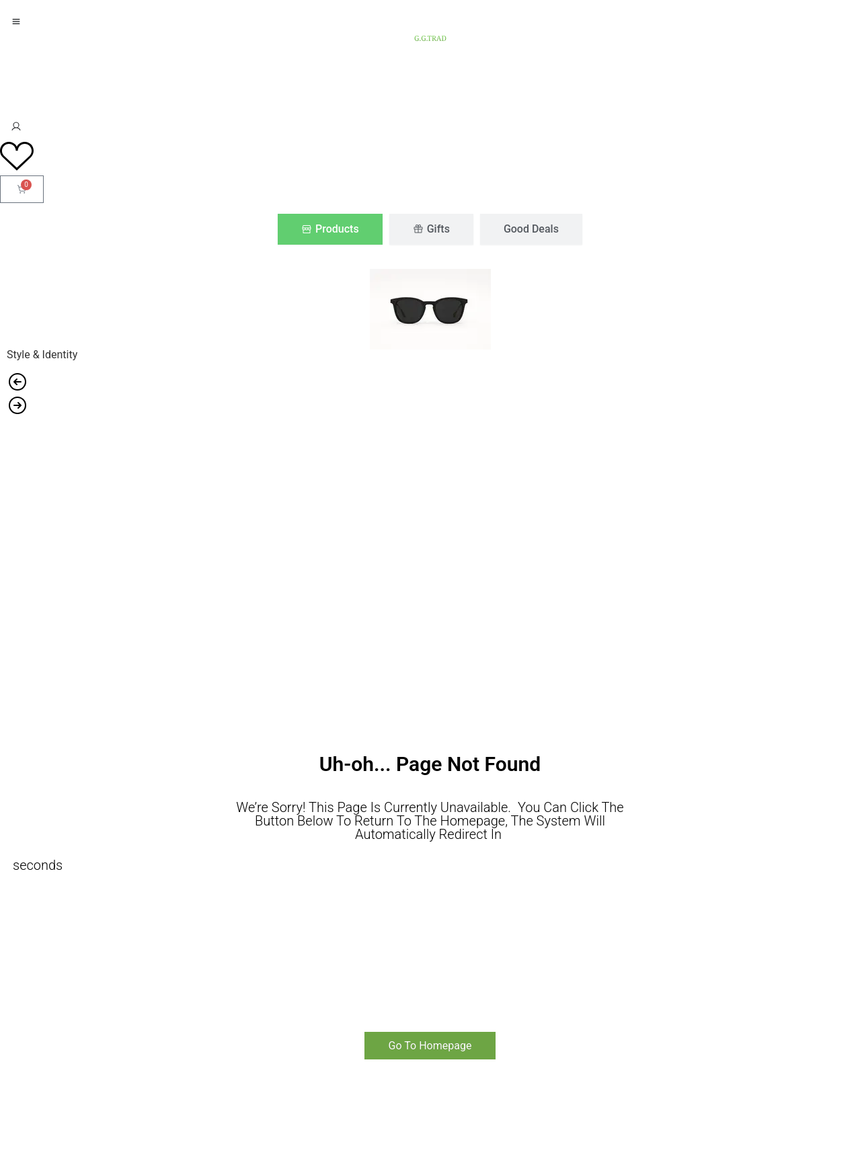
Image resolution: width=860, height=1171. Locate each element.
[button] (430, 383)
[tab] (330, 229)
